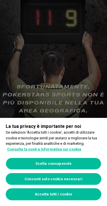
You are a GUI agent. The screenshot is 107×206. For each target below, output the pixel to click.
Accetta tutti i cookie (53, 194)
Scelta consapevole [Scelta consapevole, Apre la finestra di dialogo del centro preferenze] (53, 163)
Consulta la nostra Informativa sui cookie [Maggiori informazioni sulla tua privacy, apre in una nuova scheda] (44, 149)
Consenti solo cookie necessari (53, 179)
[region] (53, 162)
